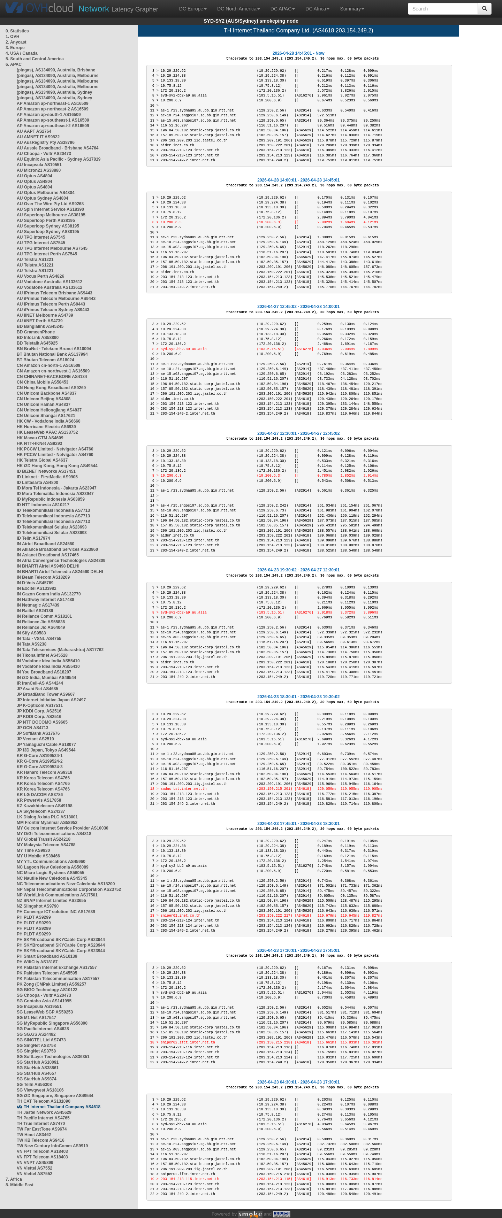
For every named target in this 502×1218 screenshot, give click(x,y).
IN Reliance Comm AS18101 (44, 616)
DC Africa (317, 8)
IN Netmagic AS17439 (38, 605)
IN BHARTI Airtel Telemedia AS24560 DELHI (60, 571)
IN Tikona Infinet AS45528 (42, 655)
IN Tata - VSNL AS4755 (39, 638)
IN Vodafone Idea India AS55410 (48, 660)
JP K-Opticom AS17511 (40, 705)
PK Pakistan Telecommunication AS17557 (58, 978)
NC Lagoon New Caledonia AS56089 (53, 867)
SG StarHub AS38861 (38, 1067)
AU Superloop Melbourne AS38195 (51, 215)
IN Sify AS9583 (31, 633)
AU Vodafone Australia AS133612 (49, 281)
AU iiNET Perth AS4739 (40, 320)
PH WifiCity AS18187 (37, 961)
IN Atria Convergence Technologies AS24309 (61, 560)
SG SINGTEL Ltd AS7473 (41, 1040)
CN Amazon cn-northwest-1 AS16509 (53, 371)
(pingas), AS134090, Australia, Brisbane (56, 70)
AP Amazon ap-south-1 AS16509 (49, 114)
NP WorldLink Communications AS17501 (57, 895)
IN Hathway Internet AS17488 (45, 599)
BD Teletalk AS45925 (37, 343)
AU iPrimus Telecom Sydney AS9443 (53, 309)
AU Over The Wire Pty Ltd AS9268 (50, 203)
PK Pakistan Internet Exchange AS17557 (57, 967)
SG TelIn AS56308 (34, 1084)
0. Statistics (17, 31)
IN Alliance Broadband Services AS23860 (57, 549)
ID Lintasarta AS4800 (37, 482)
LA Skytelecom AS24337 (41, 811)
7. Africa (14, 1179)
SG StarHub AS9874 (36, 1079)
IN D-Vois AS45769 (35, 582)
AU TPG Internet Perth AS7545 (47, 254)
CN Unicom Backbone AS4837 (47, 393)
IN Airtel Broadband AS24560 (45, 543)
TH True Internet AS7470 (41, 1123)
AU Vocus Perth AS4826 (40, 276)
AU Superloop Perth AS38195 (46, 220)
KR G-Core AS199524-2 (40, 761)
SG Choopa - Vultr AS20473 (44, 995)
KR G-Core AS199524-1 (40, 755)
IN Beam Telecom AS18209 (43, 577)
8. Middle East (19, 1184)
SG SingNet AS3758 (36, 1045)
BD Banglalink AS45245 (40, 326)
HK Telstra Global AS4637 (42, 460)
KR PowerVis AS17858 (39, 800)
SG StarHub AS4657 (36, 1073)
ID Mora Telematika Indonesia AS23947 (55, 493)
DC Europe (193, 8)
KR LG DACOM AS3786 (40, 794)
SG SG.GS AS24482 (36, 1034)
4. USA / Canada (22, 53)
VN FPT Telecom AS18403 (42, 1151)
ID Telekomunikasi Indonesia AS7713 (53, 510)
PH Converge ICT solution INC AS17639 (56, 911)
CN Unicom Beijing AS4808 (43, 398)
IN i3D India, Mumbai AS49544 (46, 677)
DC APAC (283, 8)
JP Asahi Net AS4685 (37, 688)
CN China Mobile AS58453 (42, 382)
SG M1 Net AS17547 (36, 1017)
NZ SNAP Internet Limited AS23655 (51, 900)
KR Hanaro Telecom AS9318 (44, 772)
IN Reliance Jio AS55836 (41, 621)
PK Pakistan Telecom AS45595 (47, 973)
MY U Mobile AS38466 (38, 856)
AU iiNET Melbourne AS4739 (45, 315)
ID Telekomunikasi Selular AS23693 (52, 527)
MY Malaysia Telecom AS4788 (46, 844)
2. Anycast (16, 42)
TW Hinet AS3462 (34, 1134)
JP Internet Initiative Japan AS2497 (51, 699)
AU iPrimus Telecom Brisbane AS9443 (54, 293)
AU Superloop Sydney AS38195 (48, 226)
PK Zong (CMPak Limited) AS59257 (51, 984)
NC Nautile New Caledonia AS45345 (52, 878)
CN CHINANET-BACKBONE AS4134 (52, 376)
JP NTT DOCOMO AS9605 (42, 722)
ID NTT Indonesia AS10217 (43, 504)
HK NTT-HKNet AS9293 (39, 443)
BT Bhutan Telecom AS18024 (45, 359)
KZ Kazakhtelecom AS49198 (45, 805)
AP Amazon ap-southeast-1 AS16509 (53, 120)
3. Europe (15, 47)
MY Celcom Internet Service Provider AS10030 (62, 828)
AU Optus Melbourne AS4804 (46, 192)
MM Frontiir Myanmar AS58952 (47, 822)
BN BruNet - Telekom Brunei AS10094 (54, 348)
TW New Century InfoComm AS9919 (52, 1145)
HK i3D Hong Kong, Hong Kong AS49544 (57, 465)
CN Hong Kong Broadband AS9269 (51, 387)
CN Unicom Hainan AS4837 (43, 404)
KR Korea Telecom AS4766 (43, 778)
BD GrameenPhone (36, 332)
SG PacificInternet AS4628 (43, 1028)
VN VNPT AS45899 (35, 1162)
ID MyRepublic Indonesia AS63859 (51, 499)
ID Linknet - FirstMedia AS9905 (47, 477)
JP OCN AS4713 (32, 727)
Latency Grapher (118, 8)
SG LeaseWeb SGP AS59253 (45, 1012)
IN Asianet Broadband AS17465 (48, 555)
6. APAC (14, 64)
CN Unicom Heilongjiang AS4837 (49, 410)
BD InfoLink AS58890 (38, 337)
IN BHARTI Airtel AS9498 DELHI (48, 566)
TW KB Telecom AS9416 (40, 1140)
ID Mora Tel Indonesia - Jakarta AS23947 (57, 488)
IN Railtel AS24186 (35, 610)
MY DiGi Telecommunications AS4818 (54, 833)
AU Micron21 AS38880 (39, 170)
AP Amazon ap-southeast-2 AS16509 (53, 125)
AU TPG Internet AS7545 (41, 237)
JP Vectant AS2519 (35, 739)
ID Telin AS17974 (33, 538)
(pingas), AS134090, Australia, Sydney (54, 92)
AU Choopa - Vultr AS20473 (44, 153)
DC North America (238, 8)
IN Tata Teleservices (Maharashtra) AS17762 (60, 649)
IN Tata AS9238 (31, 644)
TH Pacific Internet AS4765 (43, 1118)
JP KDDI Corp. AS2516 (39, 711)
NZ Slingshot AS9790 (38, 906)
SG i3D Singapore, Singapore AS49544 (55, 1095)
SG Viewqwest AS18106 (40, 1090)
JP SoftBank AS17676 (38, 733)
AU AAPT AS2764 (34, 131)
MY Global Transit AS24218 (43, 839)
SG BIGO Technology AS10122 (47, 989)
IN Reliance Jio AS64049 (41, 627)
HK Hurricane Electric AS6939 (46, 426)
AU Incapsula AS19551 (39, 164)
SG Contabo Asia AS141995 (44, 1001)
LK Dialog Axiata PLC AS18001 (47, 817)
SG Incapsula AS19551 (39, 1006)
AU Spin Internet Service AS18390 (50, 209)
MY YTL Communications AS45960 (51, 861)
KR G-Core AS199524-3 (40, 766)
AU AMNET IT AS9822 (38, 136)
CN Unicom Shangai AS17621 (46, 415)
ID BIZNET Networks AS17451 (46, 471)
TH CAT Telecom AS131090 (43, 1101)
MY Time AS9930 (33, 850)
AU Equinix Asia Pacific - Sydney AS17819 (59, 159)
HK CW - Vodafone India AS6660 (49, 421)
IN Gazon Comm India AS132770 (49, 594)
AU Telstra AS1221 (35, 259)
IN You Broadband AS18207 (44, 672)
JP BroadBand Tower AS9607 (46, 694)
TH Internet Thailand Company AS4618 (62, 1106)
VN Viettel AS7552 (34, 1168)
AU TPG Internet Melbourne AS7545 (52, 248)
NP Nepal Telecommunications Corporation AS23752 (69, 889)
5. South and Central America (35, 58)
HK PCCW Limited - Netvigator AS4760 (55, 449)
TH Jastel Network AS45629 (44, 1112)
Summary (352, 8)
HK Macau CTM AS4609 (40, 437)
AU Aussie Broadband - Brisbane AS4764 (58, 148)
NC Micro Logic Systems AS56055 (50, 872)
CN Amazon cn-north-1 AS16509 (48, 365)
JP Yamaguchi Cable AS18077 (46, 744)
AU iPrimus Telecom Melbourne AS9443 (56, 298)
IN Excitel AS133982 (36, 588)
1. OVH (12, 36)
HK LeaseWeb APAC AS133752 (47, 432)
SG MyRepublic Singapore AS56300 (52, 1023)
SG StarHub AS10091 (38, 1062)
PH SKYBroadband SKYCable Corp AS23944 (61, 939)
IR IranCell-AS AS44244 (40, 683)
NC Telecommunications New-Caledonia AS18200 (66, 883)
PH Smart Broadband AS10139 (47, 956)
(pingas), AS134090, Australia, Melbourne (58, 75)
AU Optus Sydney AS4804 (42, 198)
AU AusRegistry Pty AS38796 (46, 142)
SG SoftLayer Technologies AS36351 (53, 1056)
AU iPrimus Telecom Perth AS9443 (51, 304)
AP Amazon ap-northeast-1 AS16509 (53, 103)
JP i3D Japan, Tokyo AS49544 (46, 750)
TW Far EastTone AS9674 (42, 1129)
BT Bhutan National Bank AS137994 (52, 354)
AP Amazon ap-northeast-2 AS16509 (53, 109)
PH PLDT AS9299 (34, 917)
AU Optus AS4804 (34, 176)
